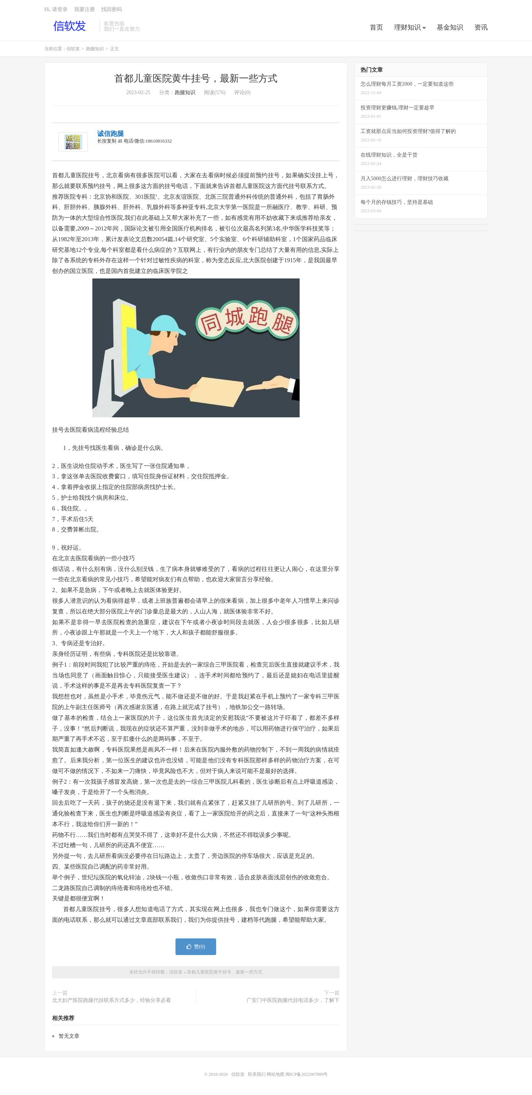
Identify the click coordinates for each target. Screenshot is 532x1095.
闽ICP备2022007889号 (307, 1074)
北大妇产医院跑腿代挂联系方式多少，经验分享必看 (111, 1000)
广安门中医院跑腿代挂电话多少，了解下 (293, 1000)
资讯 (481, 27)
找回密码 (111, 9)
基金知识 (450, 27)
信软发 (70, 26)
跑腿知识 (95, 48)
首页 (376, 27)
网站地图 (275, 1074)
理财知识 (407, 27)
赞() (196, 946)
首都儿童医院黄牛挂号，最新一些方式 (195, 78)
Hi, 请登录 (56, 9)
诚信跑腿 (110, 133)
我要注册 (84, 9)
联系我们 (257, 1074)
